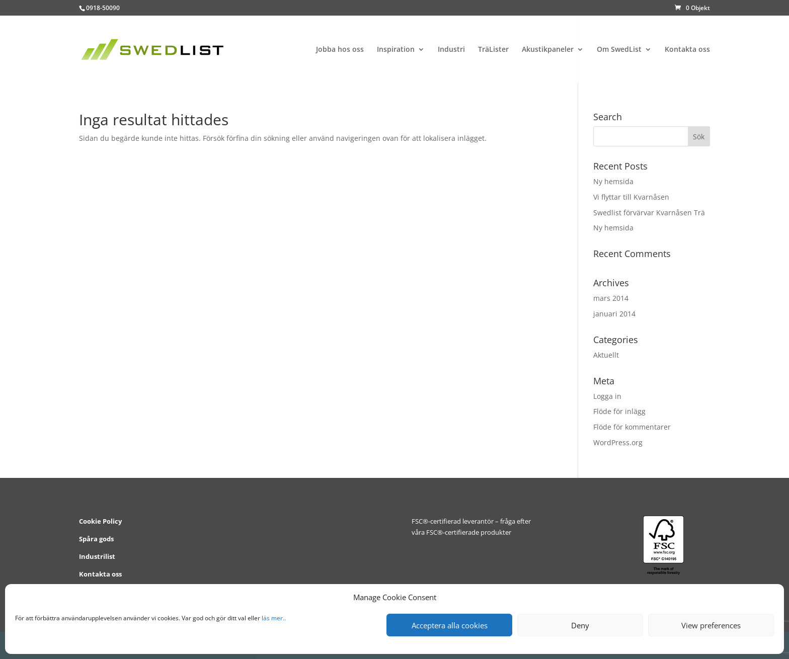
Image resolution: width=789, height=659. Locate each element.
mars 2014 (610, 298)
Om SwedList (619, 50)
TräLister (493, 50)
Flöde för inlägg (619, 411)
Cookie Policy (100, 521)
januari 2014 (614, 313)
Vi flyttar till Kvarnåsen (631, 197)
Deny (580, 625)
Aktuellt (606, 355)
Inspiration (396, 50)
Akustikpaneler (548, 50)
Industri (451, 50)
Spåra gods (96, 538)
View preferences (711, 625)
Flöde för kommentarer (632, 427)
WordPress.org (618, 442)
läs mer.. (274, 618)
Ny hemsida (613, 181)
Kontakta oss (687, 50)
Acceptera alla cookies (450, 625)
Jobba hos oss (340, 50)
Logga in (607, 396)
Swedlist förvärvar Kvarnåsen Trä (649, 212)
